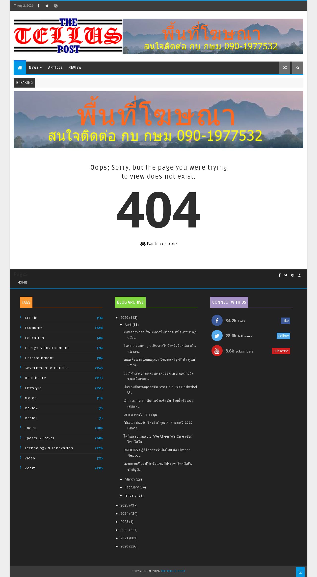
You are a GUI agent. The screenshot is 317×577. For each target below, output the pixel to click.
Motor (30, 398)
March (130, 479)
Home (22, 282)
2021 (124, 538)
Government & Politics (47, 368)
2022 (124, 529)
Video (30, 458)
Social (30, 428)
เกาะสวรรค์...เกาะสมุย (140, 414)
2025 (124, 505)
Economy (34, 328)
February (132, 487)
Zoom (30, 468)
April (128, 324)
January (131, 495)
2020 (124, 546)
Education (34, 338)
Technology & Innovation (49, 448)
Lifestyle (33, 388)
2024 (124, 513)
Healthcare (35, 378)
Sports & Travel (39, 438)
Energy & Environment (47, 348)
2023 (124, 521)
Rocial (31, 418)
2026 (124, 317)
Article (55, 67)
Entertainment (39, 358)
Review (75, 67)
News (34, 67)
